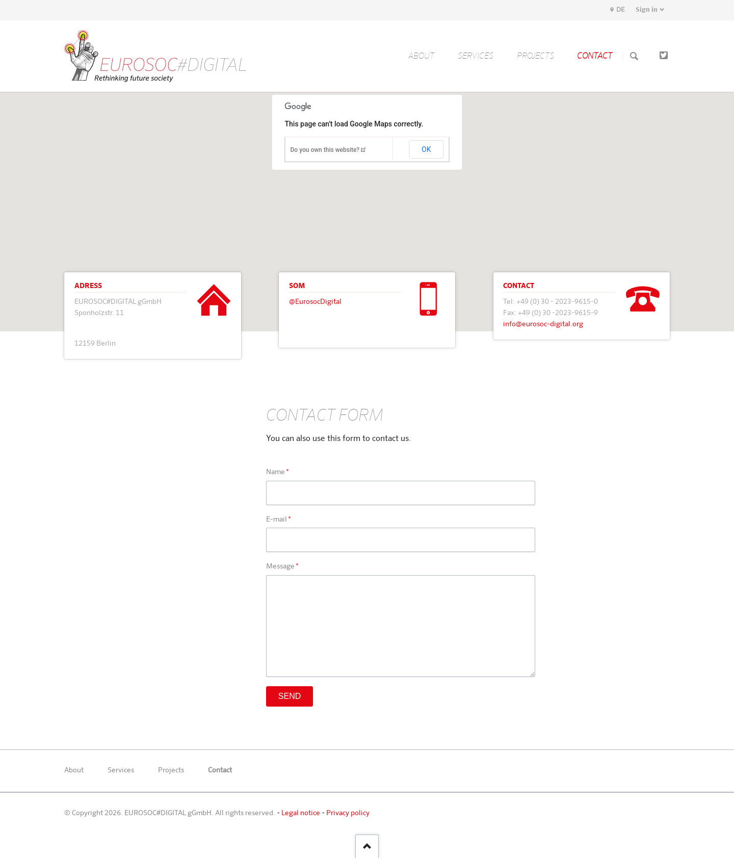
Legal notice (300, 813)
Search (634, 56)
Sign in (647, 10)
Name (283, 472)
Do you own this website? (325, 149)
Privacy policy (348, 813)
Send (289, 696)
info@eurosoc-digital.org (543, 324)
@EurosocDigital (315, 301)
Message (283, 567)
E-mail (283, 520)
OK (426, 149)
